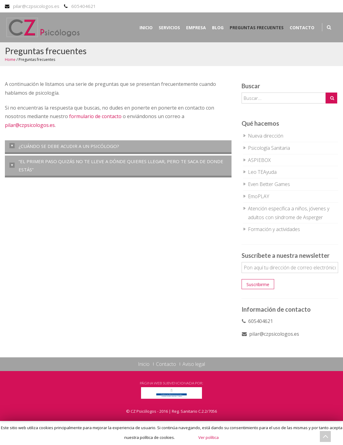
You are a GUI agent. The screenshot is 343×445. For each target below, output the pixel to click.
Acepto (186, 437)
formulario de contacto (95, 116)
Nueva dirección (265, 135)
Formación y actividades (274, 229)
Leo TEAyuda (262, 172)
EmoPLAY (258, 196)
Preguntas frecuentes (257, 27)
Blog (218, 27)
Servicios (169, 27)
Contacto (302, 27)
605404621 (83, 6)
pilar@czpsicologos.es (36, 6)
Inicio (146, 27)
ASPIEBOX (259, 160)
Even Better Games (269, 184)
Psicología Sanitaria (269, 148)
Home (10, 59)
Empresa (196, 27)
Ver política (208, 437)
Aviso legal (193, 364)
